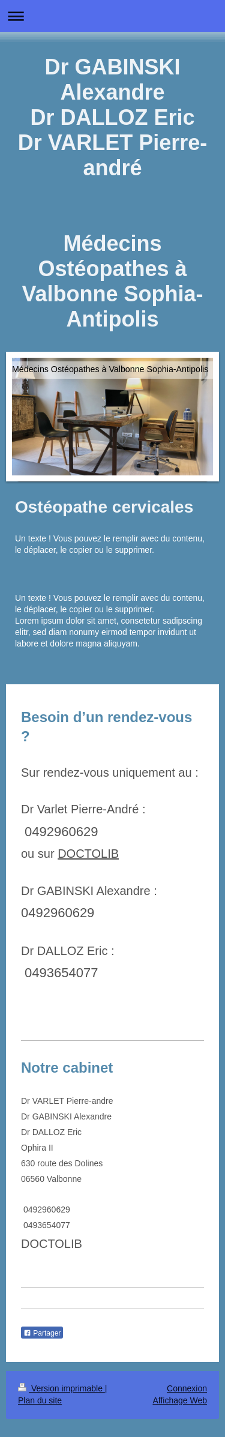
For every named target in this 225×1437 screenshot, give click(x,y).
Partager (42, 1333)
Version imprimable (61, 1388)
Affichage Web (179, 1400)
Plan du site (40, 1400)
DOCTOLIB (88, 853)
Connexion (187, 1388)
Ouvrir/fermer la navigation (112, 16)
